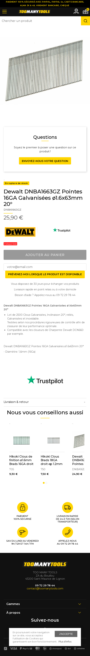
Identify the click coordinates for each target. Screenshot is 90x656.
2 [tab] (46, 483)
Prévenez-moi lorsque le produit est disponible (45, 274)
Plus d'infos (65, 641)
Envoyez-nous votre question (45, 161)
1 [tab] (44, 483)
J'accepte (66, 633)
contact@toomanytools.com (45, 588)
